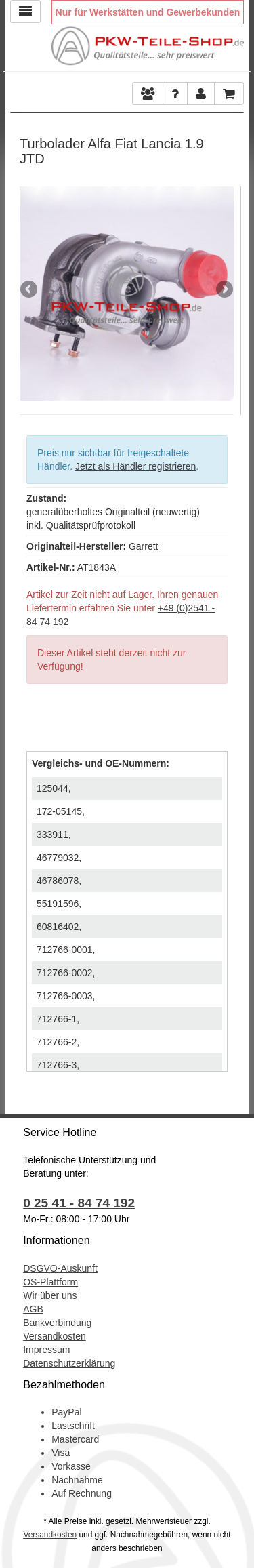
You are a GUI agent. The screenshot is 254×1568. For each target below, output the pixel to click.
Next (223, 290)
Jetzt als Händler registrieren (135, 466)
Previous (30, 290)
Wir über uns (50, 1295)
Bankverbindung (57, 1322)
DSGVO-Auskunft (60, 1268)
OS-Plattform (50, 1281)
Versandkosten (54, 1336)
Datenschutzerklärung (69, 1363)
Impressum (46, 1349)
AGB (33, 1309)
